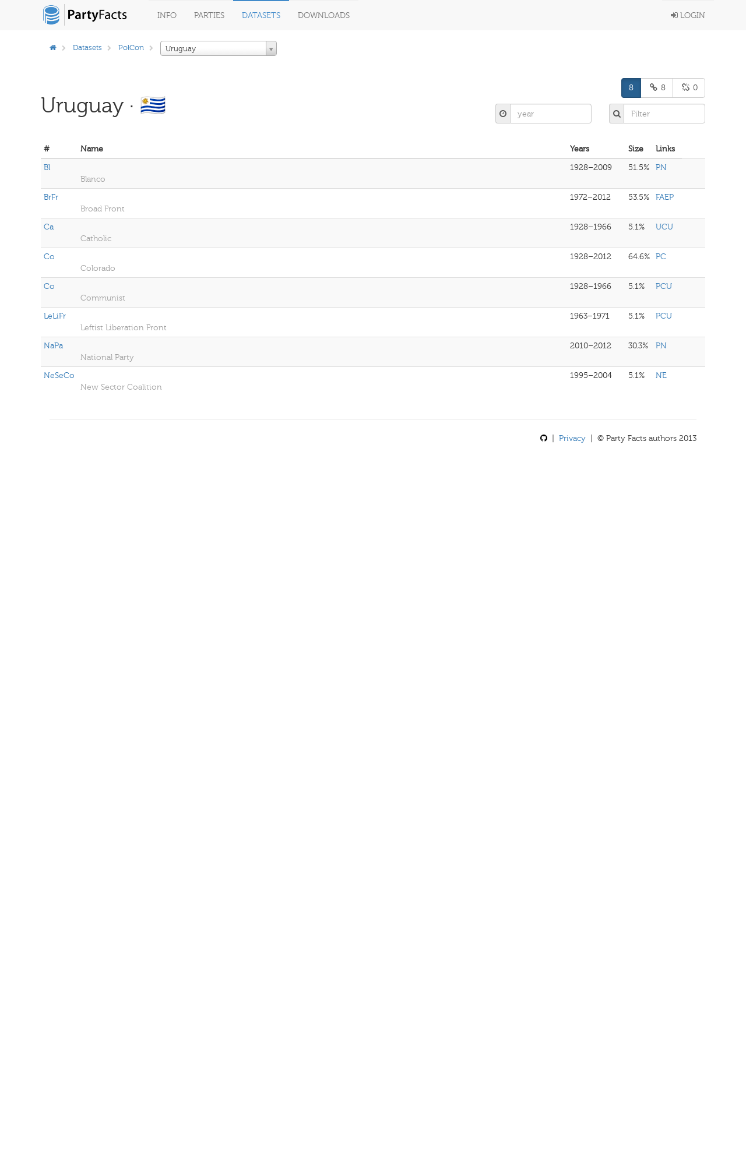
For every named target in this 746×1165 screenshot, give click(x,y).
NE (661, 375)
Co (49, 257)
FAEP (665, 197)
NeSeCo (59, 375)
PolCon (131, 47)
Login (688, 15)
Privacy (572, 438)
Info (167, 15)
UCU (664, 227)
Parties (209, 15)
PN (661, 167)
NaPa (53, 346)
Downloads (324, 15)
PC (661, 257)
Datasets (261, 15)
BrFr (51, 197)
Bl (47, 167)
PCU (664, 286)
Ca (49, 227)
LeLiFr (55, 316)
